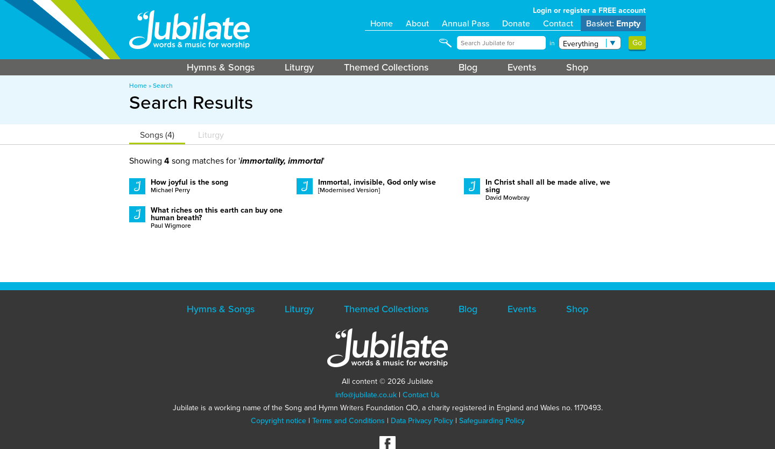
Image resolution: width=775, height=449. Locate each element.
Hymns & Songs (221, 67)
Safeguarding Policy (492, 420)
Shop (577, 67)
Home (381, 23)
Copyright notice (278, 420)
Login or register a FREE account (589, 10)
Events (522, 67)
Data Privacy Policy (422, 420)
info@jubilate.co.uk (366, 395)
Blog (468, 67)
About (417, 23)
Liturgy (299, 67)
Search (163, 85)
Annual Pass (465, 23)
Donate (516, 23)
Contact (558, 23)
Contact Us (421, 395)
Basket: (613, 23)
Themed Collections (386, 67)
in (552, 43)
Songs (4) (157, 135)
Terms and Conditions (348, 420)
